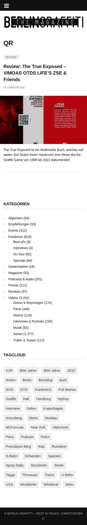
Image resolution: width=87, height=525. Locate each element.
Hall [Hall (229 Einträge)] (26, 399)
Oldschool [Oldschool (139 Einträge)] (60, 427)
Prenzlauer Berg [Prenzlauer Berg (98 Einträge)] (18, 446)
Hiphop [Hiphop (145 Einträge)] (63, 399)
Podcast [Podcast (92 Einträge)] (27, 437)
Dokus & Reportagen (28, 303)
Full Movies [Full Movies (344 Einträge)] (67, 389)
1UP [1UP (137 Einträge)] (9, 370)
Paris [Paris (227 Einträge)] (10, 437)
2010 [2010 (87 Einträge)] (71, 370)
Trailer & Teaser (24, 340)
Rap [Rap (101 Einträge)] (41, 446)
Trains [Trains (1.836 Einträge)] (49, 475)
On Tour (19, 254)
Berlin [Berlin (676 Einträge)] (27, 380)
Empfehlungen (18, 224)
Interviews (20, 248)
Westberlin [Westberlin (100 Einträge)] (28, 484)
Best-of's (19, 242)
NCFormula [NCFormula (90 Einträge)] (15, 427)
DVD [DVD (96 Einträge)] (24, 389)
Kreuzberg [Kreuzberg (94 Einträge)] (14, 418)
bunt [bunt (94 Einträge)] (63, 380)
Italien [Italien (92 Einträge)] (31, 408)
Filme (17, 309)
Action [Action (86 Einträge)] (11, 380)
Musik (17, 327)
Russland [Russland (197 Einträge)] (59, 446)
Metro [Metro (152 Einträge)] (33, 418)
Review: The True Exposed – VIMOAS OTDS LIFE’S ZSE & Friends (35, 73)
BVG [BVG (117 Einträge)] (9, 389)
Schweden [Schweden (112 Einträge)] (33, 456)
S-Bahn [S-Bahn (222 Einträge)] (11, 456)
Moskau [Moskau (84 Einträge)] (51, 418)
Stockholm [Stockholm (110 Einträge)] (39, 465)
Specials (19, 260)
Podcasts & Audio (21, 279)
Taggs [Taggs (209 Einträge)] (10, 475)
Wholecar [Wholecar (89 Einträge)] (51, 484)
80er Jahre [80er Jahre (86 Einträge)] (28, 370)
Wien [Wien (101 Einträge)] (69, 484)
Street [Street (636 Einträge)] (59, 465)
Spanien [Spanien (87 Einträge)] (54, 456)
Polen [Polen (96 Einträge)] (45, 437)
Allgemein (15, 218)
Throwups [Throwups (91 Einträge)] (30, 475)
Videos (13, 298)
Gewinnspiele (18, 266)
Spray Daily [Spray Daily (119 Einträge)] (15, 465)
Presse (13, 285)
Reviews (11, 57)
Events (13, 230)
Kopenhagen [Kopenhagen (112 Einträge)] (53, 408)
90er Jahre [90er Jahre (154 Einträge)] (52, 370)
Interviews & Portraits (28, 321)
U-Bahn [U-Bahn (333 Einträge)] (67, 475)
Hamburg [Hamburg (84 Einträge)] (43, 399)
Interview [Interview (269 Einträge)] (13, 408)
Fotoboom (15, 237)
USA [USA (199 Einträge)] (9, 484)
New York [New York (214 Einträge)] (38, 427)
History (18, 315)
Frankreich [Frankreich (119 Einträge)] (43, 389)
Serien (18, 334)
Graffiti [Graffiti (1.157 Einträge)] (11, 399)
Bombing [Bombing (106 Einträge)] (45, 380)
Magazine (15, 273)
